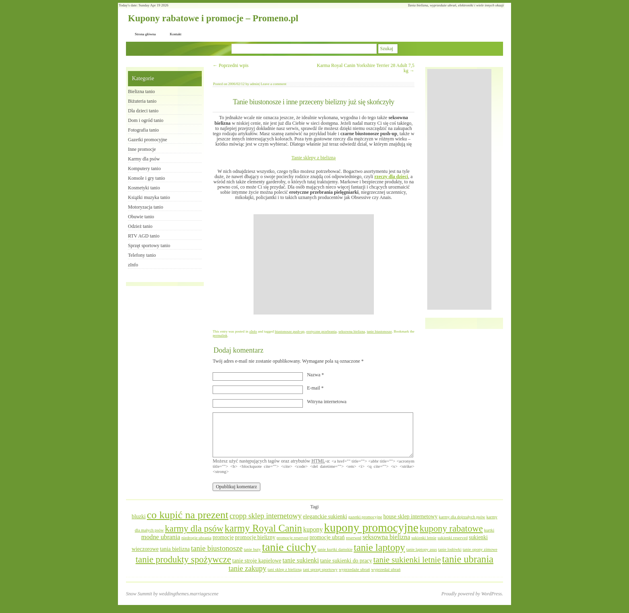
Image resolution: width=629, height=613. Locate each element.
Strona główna (145, 34)
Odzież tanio (140, 226)
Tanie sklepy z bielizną (314, 157)
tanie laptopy (379, 547)
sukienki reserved (453, 538)
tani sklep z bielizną (285, 569)
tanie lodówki (449, 549)
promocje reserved (292, 538)
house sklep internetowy (410, 517)
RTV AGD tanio (143, 236)
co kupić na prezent (187, 515)
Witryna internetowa (326, 401)
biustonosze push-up (289, 331)
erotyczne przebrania (321, 331)
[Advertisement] (314, 264)
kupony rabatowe (451, 529)
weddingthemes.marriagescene (188, 594)
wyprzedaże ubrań (354, 569)
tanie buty (252, 549)
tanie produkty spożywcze (183, 559)
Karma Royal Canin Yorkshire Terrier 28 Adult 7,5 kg (365, 68)
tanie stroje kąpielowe (256, 561)
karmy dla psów (194, 529)
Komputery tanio (144, 168)
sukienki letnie (423, 538)
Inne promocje (142, 149)
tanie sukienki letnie (407, 559)
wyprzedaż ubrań (385, 569)
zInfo (253, 331)
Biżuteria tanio (142, 101)
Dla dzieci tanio (143, 111)
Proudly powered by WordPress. (472, 594)
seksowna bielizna (352, 331)
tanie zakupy (247, 568)
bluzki (139, 517)
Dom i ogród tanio (145, 120)
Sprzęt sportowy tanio (149, 245)
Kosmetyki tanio (144, 188)
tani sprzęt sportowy (320, 569)
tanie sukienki (300, 560)
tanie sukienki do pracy (346, 561)
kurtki (489, 530)
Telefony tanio (142, 255)
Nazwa (315, 375)
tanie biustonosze (379, 331)
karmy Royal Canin (263, 528)
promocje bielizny (255, 537)
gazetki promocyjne (365, 517)
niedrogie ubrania (196, 538)
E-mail (315, 388)
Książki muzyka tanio (149, 197)
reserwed (353, 538)
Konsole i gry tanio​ (146, 178)
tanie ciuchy (289, 547)
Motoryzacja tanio (145, 207)
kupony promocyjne (371, 527)
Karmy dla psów (144, 159)
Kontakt (175, 34)
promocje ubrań (327, 537)
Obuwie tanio (141, 216)
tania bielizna (175, 549)
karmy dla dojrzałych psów (462, 517)
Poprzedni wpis (230, 65)
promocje (223, 537)
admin (254, 84)
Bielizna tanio (141, 91)
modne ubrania (160, 537)
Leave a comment (273, 84)
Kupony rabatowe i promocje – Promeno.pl (213, 18)
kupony (313, 529)
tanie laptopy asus (421, 549)
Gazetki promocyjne (147, 139)
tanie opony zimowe (480, 549)
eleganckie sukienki (325, 517)
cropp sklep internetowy (265, 516)
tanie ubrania (467, 559)
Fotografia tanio (143, 130)
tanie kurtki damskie (335, 549)
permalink (220, 335)
